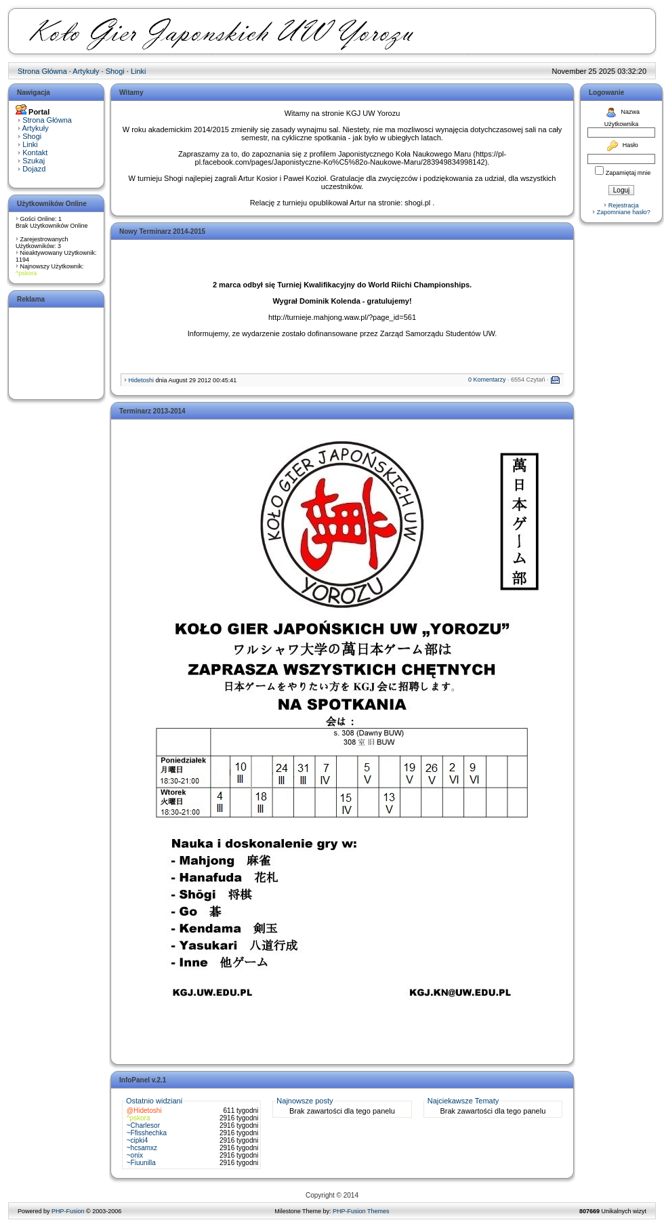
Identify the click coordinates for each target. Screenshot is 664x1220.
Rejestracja (623, 205)
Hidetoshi (141, 380)
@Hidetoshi (144, 1110)
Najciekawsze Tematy (463, 1101)
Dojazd (33, 169)
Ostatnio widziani (154, 1101)
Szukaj (33, 161)
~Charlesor (143, 1125)
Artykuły (85, 71)
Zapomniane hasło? (623, 212)
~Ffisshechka (147, 1133)
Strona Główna (42, 71)
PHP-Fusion (68, 1211)
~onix (135, 1155)
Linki (138, 71)
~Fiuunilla (141, 1162)
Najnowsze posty (304, 1101)
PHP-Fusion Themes (361, 1211)
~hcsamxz (142, 1148)
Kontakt (34, 152)
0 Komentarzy (487, 379)
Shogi (115, 71)
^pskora (26, 273)
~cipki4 (137, 1140)
